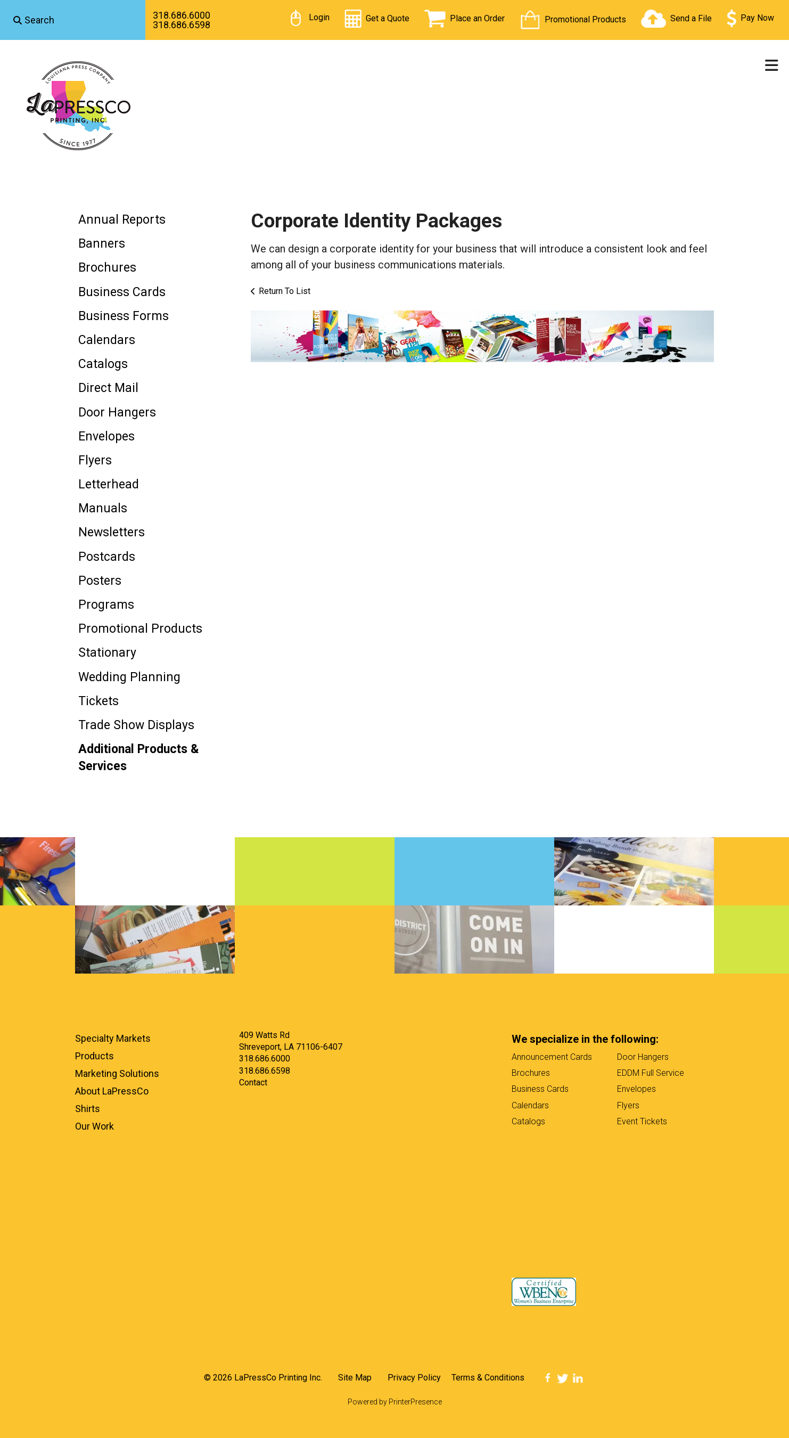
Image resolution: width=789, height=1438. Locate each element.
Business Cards (122, 292)
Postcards (106, 557)
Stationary (107, 653)
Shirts (87, 1108)
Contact (253, 1082)
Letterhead (108, 484)
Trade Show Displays (136, 725)
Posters (99, 581)
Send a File (691, 18)
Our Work (94, 1126)
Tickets (98, 701)
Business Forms (123, 316)
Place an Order (477, 18)
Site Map (355, 1377)
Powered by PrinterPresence (395, 1402)
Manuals (102, 508)
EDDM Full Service (650, 1073)
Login (319, 17)
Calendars (106, 340)
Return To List (284, 291)
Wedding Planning (129, 677)
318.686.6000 (181, 15)
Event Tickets (642, 1121)
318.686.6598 (181, 24)
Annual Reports (122, 220)
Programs (106, 605)
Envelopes (106, 436)
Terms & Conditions (487, 1377)
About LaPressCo (112, 1091)
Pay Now (757, 18)
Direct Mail (108, 388)
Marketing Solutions (117, 1073)
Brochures (107, 267)
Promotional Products (585, 19)
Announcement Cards (552, 1057)
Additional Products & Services (138, 757)
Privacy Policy (414, 1377)
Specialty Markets (113, 1038)
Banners (101, 243)
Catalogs (103, 364)
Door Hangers (117, 412)
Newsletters (111, 532)
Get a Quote (387, 18)
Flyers (95, 460)
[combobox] (72, 20)
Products (94, 1055)
